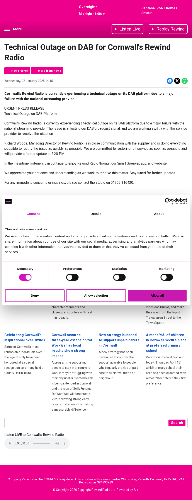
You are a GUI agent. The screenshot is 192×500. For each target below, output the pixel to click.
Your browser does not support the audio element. (37, 443)
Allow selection (96, 295)
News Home (19, 70)
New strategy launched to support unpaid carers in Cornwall (119, 340)
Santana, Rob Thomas (159, 8)
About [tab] (159, 214)
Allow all (157, 295)
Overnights (88, 7)
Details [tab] (96, 214)
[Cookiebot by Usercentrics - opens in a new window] (168, 201)
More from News (49, 70)
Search (177, 423)
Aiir (136, 489)
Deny (35, 295)
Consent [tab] (33, 214)
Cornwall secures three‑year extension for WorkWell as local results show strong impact (72, 345)
